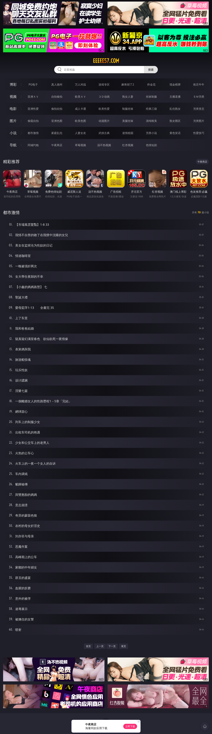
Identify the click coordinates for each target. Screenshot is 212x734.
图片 (13, 120)
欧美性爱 (104, 109)
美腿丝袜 (127, 121)
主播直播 (175, 97)
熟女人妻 (127, 97)
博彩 (13, 84)
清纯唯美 (151, 121)
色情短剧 (151, 145)
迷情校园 (127, 133)
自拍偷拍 (56, 97)
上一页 (100, 646)
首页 (88, 646)
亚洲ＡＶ (33, 97)
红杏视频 (127, 145)
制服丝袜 (127, 109)
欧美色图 (80, 121)
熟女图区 (175, 121)
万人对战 (80, 84)
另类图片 (198, 121)
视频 (13, 96)
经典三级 (151, 109)
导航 (13, 145)
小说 (13, 133)
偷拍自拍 (56, 109)
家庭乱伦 (56, 133)
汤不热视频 (104, 145)
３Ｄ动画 (104, 97)
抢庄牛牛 (198, 84)
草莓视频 (80, 145)
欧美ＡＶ (80, 97)
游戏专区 (104, 84)
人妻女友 (80, 133)
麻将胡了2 (127, 84)
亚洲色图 (56, 121)
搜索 (151, 69)
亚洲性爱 (33, 109)
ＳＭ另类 (198, 97)
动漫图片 (104, 121)
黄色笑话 (175, 133)
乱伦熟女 (175, 109)
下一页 (112, 646)
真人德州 (56, 84)
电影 (13, 108)
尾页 (123, 646)
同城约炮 (33, 145)
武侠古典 (104, 133)
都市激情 (33, 133)
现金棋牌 (175, 84)
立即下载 (130, 726)
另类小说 (151, 133)
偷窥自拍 (33, 121)
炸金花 (151, 84)
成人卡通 (80, 109)
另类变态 (198, 109)
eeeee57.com (106, 60)
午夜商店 (56, 145)
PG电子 (33, 84)
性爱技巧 (198, 133)
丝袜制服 (151, 97)
